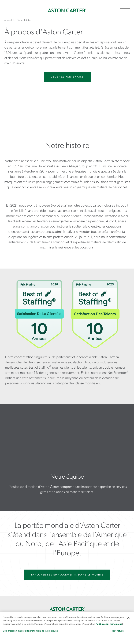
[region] (67, 625)
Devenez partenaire (67, 77)
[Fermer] (128, 618)
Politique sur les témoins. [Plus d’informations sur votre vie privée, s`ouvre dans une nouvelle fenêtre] (109, 624)
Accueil (67, 10)
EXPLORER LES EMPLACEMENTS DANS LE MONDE (67, 575)
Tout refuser (118, 631)
